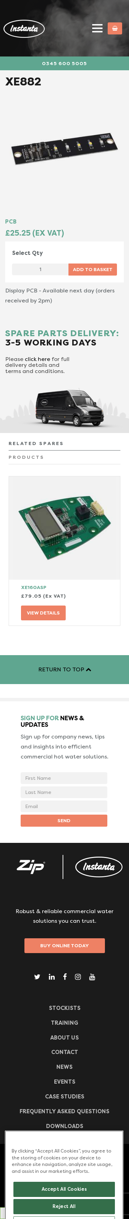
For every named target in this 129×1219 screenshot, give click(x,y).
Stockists (64, 1008)
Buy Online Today (64, 945)
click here (37, 359)
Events (64, 1081)
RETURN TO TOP (64, 669)
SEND (64, 820)
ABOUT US (64, 1037)
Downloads (64, 1126)
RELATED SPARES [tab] (36, 443)
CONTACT (64, 1052)
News (64, 1067)
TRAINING (64, 1023)
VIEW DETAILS (43, 613)
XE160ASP (33, 587)
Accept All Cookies (64, 1195)
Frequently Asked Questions (64, 1111)
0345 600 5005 (64, 63)
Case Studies (64, 1096)
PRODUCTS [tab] (26, 457)
